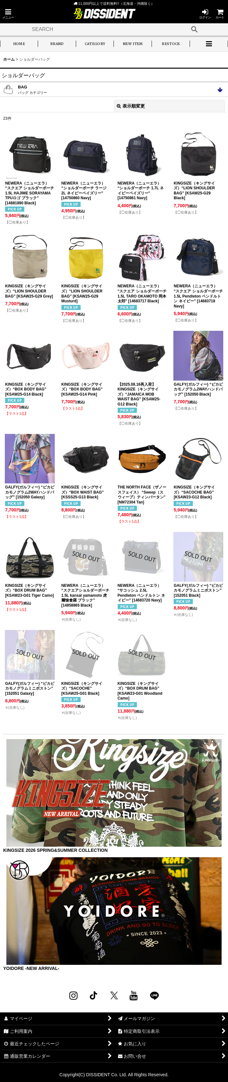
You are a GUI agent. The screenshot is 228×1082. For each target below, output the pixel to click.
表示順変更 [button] (131, 106)
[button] (8, 14)
